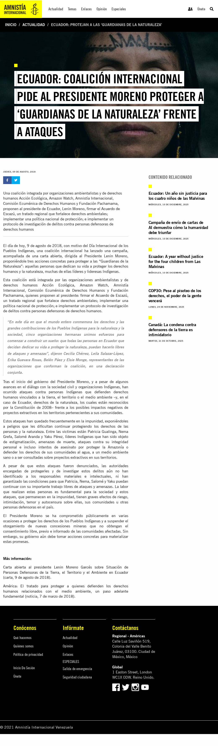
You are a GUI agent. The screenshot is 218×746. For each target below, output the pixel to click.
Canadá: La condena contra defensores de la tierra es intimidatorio (172, 329)
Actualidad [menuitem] (55, 9)
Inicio (10, 24)
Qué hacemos (22, 637)
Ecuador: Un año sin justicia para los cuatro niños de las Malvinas (178, 196)
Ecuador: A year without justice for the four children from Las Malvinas (176, 261)
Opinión (68, 646)
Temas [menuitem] (72, 9)
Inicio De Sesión (24, 668)
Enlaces (68, 654)
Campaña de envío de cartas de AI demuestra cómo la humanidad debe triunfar (178, 227)
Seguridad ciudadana (77, 677)
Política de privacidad (28, 654)
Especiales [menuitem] (119, 9)
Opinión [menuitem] (102, 9)
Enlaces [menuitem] (86, 9)
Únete (201, 9)
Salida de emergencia (77, 668)
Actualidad (33, 24)
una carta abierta (47, 256)
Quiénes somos (23, 646)
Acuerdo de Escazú (111, 295)
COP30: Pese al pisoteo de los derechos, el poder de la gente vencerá (175, 295)
